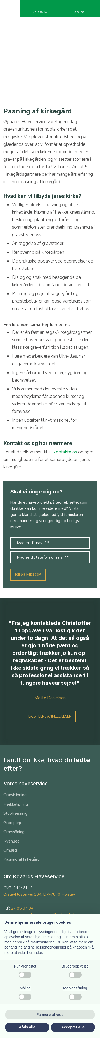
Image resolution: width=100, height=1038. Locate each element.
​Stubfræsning (15, 813)
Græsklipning (15, 795)
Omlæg (10, 850)
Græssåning (14, 832)
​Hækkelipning (15, 804)
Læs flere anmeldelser (49, 716)
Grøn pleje (12, 822)
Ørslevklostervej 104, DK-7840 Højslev (39, 894)
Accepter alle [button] (73, 1027)
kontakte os (65, 452)
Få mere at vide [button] (50, 1014)
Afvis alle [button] (27, 1027)
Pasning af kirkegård (21, 859)
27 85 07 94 (22, 908)
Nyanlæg (11, 841)
